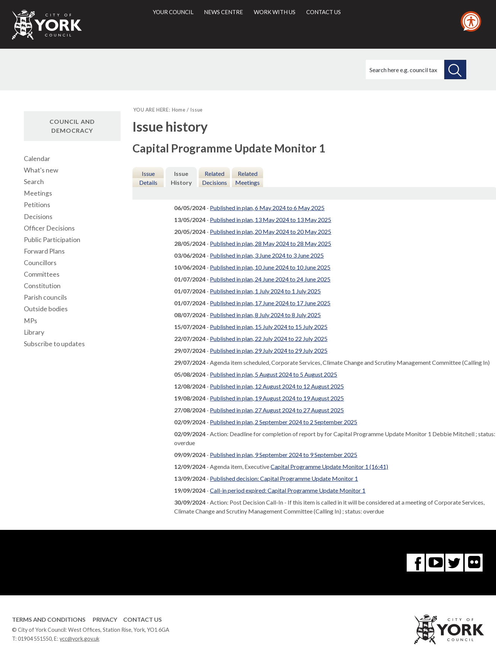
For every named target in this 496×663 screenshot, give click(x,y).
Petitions (37, 205)
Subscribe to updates (54, 344)
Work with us (274, 12)
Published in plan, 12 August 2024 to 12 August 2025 (277, 386)
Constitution (42, 286)
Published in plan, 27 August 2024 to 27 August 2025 (277, 409)
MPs (30, 321)
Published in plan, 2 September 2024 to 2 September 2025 (283, 421)
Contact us (323, 12)
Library (34, 332)
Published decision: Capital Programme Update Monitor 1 (284, 478)
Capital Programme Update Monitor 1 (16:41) (329, 466)
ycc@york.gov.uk (79, 638)
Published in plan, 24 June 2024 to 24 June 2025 (270, 279)
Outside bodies (46, 309)
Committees (42, 274)
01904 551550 (35, 638)
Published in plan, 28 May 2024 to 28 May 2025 (270, 243)
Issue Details (148, 178)
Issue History (181, 178)
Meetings (38, 193)
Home (179, 110)
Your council (173, 12)
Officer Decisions (49, 228)
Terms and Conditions (49, 619)
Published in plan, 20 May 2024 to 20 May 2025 (270, 231)
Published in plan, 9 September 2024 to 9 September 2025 (283, 454)
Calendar (37, 158)
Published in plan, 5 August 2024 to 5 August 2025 (273, 374)
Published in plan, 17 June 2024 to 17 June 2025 (270, 302)
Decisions (38, 217)
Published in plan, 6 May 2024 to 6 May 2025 (267, 207)
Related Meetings (247, 178)
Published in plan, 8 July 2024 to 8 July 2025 (265, 314)
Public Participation (52, 240)
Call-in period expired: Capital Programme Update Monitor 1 (287, 490)
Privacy (105, 619)
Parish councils (45, 297)
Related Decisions (214, 178)
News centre (223, 12)
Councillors (40, 263)
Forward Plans (44, 251)
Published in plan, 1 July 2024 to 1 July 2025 (265, 291)
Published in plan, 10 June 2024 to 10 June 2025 (270, 267)
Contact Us (142, 619)
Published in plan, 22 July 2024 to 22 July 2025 (268, 338)
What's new (41, 170)
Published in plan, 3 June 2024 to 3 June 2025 (267, 255)
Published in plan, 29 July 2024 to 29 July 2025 (268, 350)
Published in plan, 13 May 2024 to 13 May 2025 (270, 219)
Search (34, 182)
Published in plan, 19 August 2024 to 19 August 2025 (277, 398)
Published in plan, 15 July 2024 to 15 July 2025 (268, 326)
